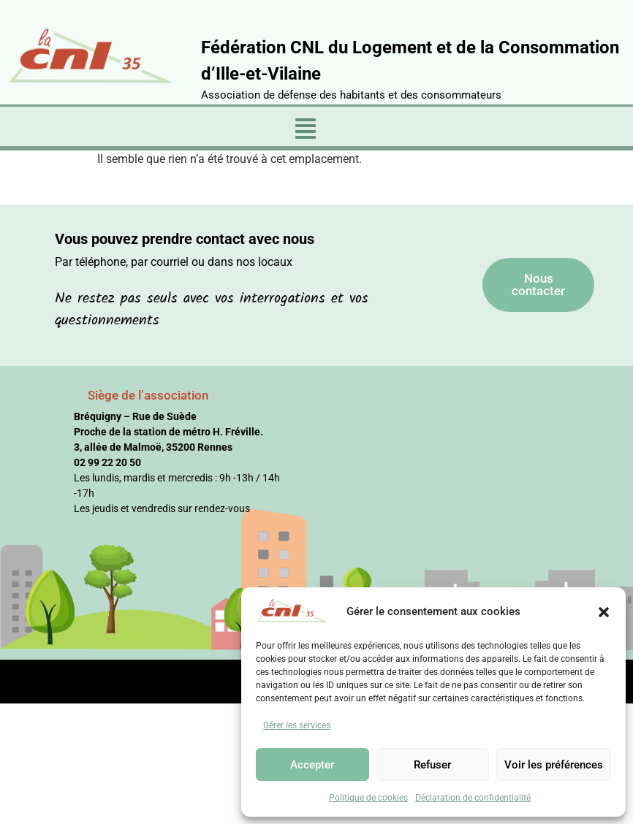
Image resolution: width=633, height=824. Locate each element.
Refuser (432, 764)
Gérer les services (296, 725)
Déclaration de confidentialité (473, 798)
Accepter (312, 764)
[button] (603, 611)
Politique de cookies (368, 798)
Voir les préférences (553, 764)
